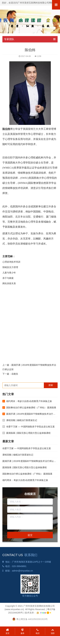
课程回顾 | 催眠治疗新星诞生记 (21, 420)
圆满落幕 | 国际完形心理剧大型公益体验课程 (28, 433)
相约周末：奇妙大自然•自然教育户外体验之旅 (29, 401)
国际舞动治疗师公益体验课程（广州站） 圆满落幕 (31, 407)
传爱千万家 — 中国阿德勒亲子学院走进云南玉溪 (30, 426)
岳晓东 (14, 374)
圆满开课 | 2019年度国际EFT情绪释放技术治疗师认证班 (30, 461)
